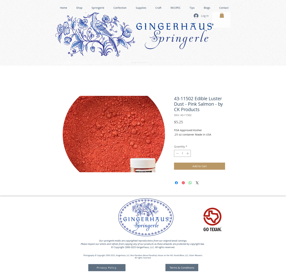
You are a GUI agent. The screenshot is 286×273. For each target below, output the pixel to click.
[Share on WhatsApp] (190, 183)
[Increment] (187, 153)
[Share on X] (197, 183)
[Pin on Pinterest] (183, 183)
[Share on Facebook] (176, 183)
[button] (222, 15)
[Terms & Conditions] (181, 267)
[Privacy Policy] (106, 267)
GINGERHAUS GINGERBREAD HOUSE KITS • (177, 61)
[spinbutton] (182, 153)
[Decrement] (177, 153)
